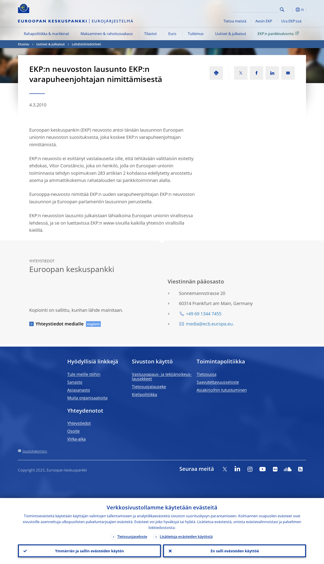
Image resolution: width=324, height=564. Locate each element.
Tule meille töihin (83, 374)
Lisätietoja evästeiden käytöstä (186, 536)
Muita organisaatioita (87, 397)
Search (282, 9)
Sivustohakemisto (34, 451)
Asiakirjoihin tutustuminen (222, 390)
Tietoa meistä (234, 21)
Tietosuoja (206, 374)
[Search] (255, 9)
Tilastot (150, 33)
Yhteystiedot (79, 423)
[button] (290, 9)
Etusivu (23, 44)
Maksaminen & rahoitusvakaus (107, 33)
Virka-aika (76, 439)
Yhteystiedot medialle (60, 324)
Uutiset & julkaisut (230, 33)
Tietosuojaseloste (132, 536)
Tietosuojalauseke (149, 386)
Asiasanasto (78, 390)
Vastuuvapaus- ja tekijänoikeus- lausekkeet (162, 376)
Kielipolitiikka (144, 394)
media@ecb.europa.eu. (210, 324)
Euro (172, 33)
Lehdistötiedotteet (86, 44)
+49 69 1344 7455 (203, 314)
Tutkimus (196, 33)
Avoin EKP (263, 21)
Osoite (73, 431)
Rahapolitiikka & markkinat (46, 33)
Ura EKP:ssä (291, 21)
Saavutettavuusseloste (218, 382)
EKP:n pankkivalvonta (279, 33)
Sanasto (74, 382)
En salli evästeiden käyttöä (234, 550)
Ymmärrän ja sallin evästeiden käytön (89, 550)
